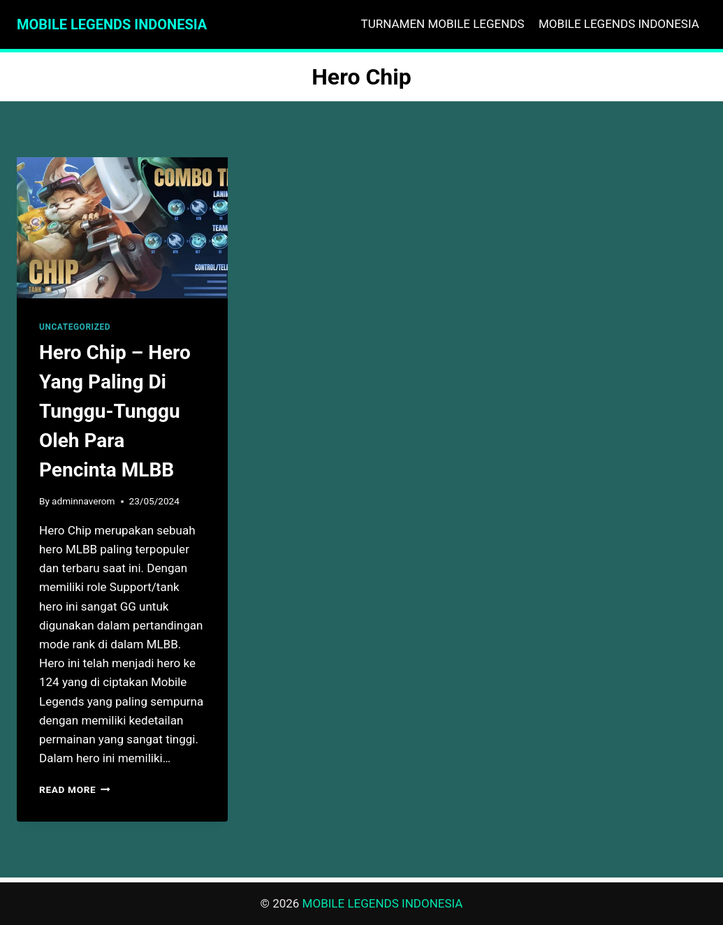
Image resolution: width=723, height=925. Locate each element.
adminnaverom (83, 501)
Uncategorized (74, 327)
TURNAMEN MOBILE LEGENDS (443, 24)
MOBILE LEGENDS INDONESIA (619, 24)
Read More (74, 789)
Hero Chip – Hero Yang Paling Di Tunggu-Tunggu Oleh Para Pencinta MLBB (115, 411)
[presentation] (122, 227)
